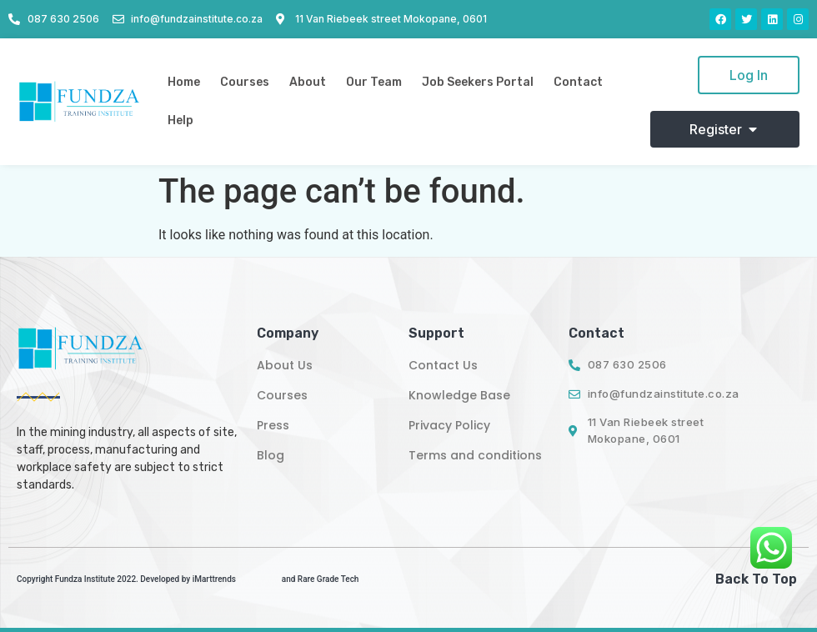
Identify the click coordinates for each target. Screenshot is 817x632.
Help (180, 120)
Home (184, 82)
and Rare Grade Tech (320, 579)
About (307, 82)
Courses (244, 82)
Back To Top (756, 579)
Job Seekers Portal (478, 82)
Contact (578, 82)
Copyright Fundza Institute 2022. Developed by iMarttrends (126, 579)
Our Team (374, 82)
